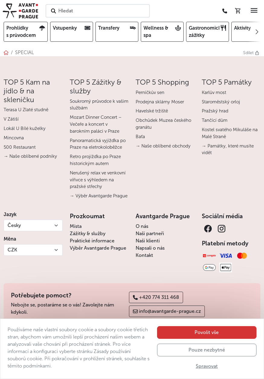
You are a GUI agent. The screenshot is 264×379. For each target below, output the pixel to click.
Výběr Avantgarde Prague (98, 248)
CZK (12, 250)
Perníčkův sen (150, 92)
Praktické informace (92, 241)
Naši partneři (150, 233)
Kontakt (144, 255)
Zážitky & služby (87, 233)
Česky (14, 225)
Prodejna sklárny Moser (160, 102)
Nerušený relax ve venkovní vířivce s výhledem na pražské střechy (98, 180)
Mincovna (14, 138)
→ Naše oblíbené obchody (163, 146)
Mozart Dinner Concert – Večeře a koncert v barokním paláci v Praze (96, 124)
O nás (142, 226)
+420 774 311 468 (156, 297)
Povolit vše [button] (207, 344)
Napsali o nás (150, 248)
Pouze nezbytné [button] (206, 362)
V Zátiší (11, 119)
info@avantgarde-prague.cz (167, 311)
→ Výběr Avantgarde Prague (98, 196)
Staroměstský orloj (221, 102)
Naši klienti (148, 241)
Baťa (140, 136)
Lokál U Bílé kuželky (25, 128)
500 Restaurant (20, 147)
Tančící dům (214, 120)
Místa (76, 226)
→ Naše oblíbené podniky (30, 156)
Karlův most (214, 92)
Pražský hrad (215, 111)
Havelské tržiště (152, 111)
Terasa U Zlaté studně (26, 109)
